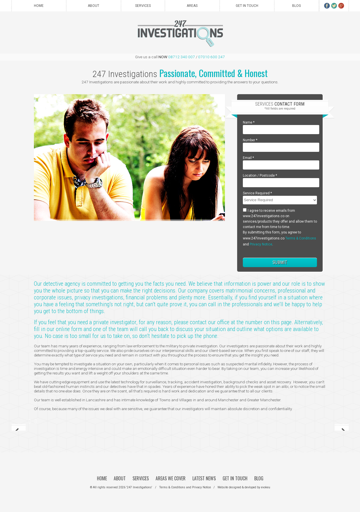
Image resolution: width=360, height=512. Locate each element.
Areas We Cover (171, 478)
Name (249, 122)
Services (143, 6)
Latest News (204, 478)
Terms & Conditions (300, 238)
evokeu (265, 487)
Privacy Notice (261, 244)
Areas (192, 6)
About (93, 6)
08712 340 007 (181, 57)
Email (248, 158)
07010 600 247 (211, 57)
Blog (296, 6)
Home (39, 6)
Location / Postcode (260, 176)
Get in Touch (247, 6)
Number (250, 140)
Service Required (257, 193)
